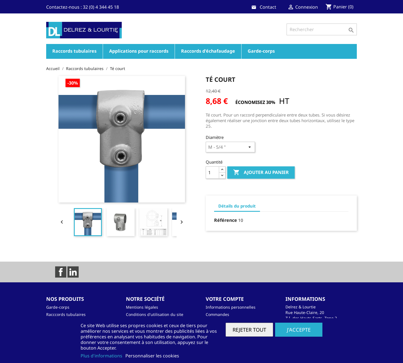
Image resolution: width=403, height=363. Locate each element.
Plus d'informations (102, 356)
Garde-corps (261, 51)
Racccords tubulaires (66, 314)
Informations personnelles (231, 307)
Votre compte (225, 298)
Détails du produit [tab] (237, 206)
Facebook (60, 272)
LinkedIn (73, 272)
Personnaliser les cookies (152, 356)
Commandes (217, 314)
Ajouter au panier (261, 172)
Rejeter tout (249, 329)
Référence (225, 220)
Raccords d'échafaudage (208, 51)
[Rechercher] (322, 29)
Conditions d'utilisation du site (154, 314)
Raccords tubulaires (74, 51)
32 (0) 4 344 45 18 (101, 7)
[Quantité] (212, 172)
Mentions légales (142, 307)
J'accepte (299, 329)
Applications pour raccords (138, 51)
